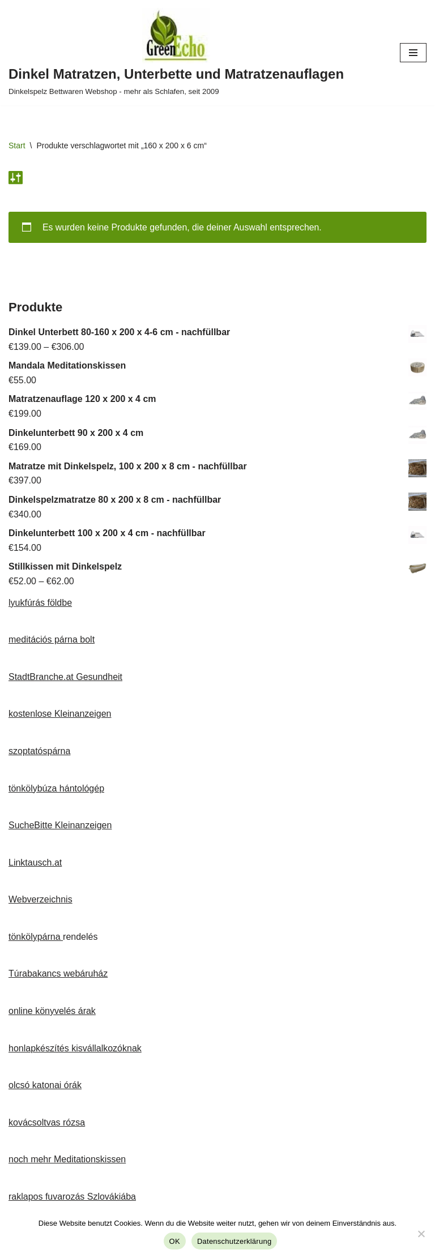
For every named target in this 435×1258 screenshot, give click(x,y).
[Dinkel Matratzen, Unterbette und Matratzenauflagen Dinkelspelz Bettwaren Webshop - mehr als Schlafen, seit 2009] (176, 52)
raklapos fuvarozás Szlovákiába (72, 1197)
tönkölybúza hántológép (56, 788)
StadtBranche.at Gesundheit (65, 677)
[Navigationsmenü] (413, 52)
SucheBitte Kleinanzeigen (60, 826)
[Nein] (421, 1233)
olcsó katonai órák (45, 1085)
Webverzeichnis (40, 900)
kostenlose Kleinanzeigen (59, 714)
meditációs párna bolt (51, 640)
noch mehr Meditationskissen (67, 1160)
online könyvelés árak (52, 1011)
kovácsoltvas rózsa (46, 1123)
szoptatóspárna (39, 751)
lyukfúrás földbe (40, 602)
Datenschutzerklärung (234, 1241)
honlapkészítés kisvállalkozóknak (75, 1048)
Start (16, 145)
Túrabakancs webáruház (58, 974)
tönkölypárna (35, 937)
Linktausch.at (35, 863)
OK (174, 1241)
